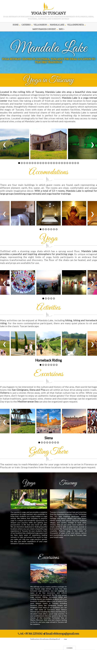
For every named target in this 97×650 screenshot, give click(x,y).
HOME (15, 25)
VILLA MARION (40, 25)
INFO (62, 29)
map (65, 639)
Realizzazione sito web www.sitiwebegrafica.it (45, 639)
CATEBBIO (26, 25)
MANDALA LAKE (57, 25)
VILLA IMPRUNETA (75, 25)
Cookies (69, 648)
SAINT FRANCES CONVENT (44, 29)
